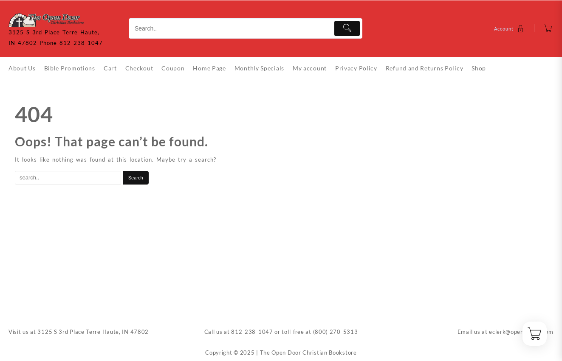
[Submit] (347, 28)
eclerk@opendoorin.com (521, 331)
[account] (510, 28)
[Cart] (548, 28)
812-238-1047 (252, 331)
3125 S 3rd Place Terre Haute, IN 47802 (93, 331)
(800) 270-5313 (335, 331)
